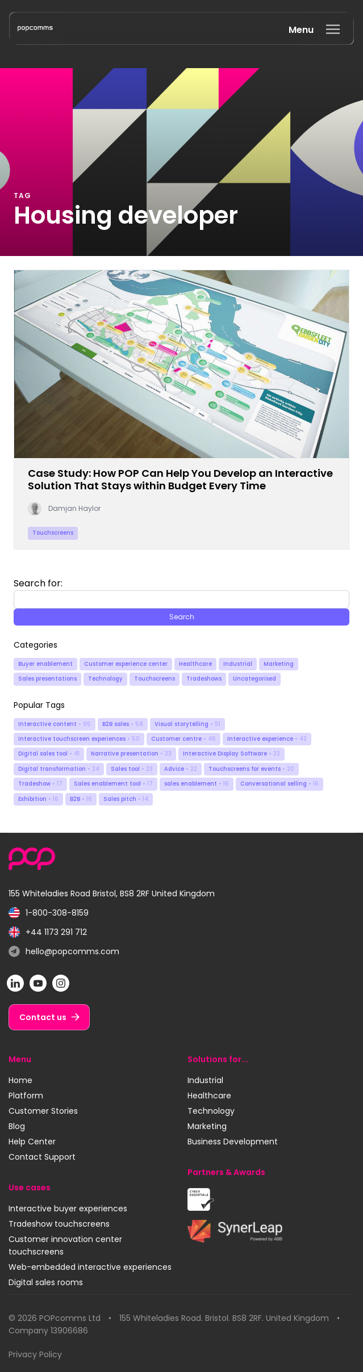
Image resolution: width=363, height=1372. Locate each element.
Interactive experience (267, 738)
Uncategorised (254, 678)
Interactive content (54, 724)
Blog (17, 1126)
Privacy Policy (35, 1354)
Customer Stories (43, 1111)
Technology (105, 678)
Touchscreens (154, 678)
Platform (26, 1095)
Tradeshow (40, 783)
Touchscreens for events (251, 769)
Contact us (42, 1017)
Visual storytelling (187, 724)
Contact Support (42, 1157)
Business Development (232, 1141)
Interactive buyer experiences (68, 1208)
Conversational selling (279, 783)
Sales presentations (47, 678)
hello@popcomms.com (64, 952)
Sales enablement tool (113, 783)
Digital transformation (58, 769)
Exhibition (38, 799)
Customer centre (183, 738)
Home (20, 1080)
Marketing (279, 664)
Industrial (237, 664)
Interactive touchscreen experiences (79, 738)
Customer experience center (126, 664)
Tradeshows (204, 678)
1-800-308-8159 (49, 913)
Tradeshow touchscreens (59, 1224)
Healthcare (195, 664)
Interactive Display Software (231, 753)
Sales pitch (125, 799)
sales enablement (196, 783)
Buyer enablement (45, 664)
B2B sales (122, 724)
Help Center (32, 1141)
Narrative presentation (131, 753)
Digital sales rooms (46, 1282)
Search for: (38, 583)
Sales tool (132, 769)
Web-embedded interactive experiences (90, 1267)
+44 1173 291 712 (48, 932)
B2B (81, 799)
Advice (180, 769)
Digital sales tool (49, 753)
